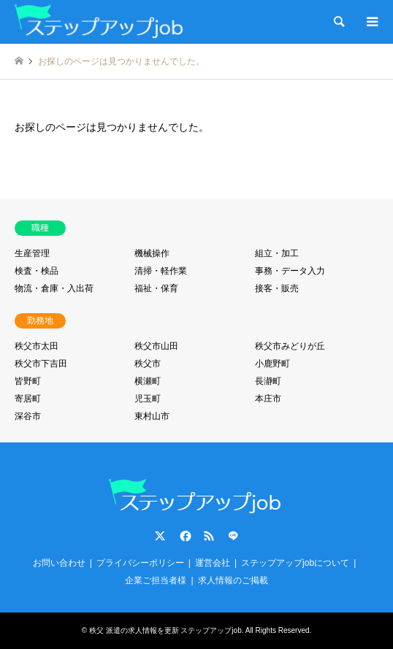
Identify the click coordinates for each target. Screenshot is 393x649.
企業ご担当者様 (155, 580)
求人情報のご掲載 (233, 580)
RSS (209, 536)
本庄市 (268, 398)
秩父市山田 (156, 346)
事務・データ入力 (290, 271)
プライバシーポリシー (140, 563)
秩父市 (147, 363)
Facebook (184, 536)
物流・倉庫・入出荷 (54, 288)
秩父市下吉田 (41, 363)
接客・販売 (277, 288)
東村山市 (151, 416)
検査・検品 (36, 271)
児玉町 (147, 398)
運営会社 (212, 563)
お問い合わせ (59, 563)
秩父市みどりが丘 (290, 346)
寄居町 (28, 398)
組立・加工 (277, 253)
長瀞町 (268, 381)
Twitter (160, 536)
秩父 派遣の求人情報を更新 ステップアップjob (165, 630)
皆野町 (28, 381)
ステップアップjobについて (295, 563)
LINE (233, 536)
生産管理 (32, 253)
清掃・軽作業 (160, 271)
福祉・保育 (156, 288)
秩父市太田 (36, 346)
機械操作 (151, 253)
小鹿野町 (272, 363)
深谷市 (28, 416)
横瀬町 (147, 381)
